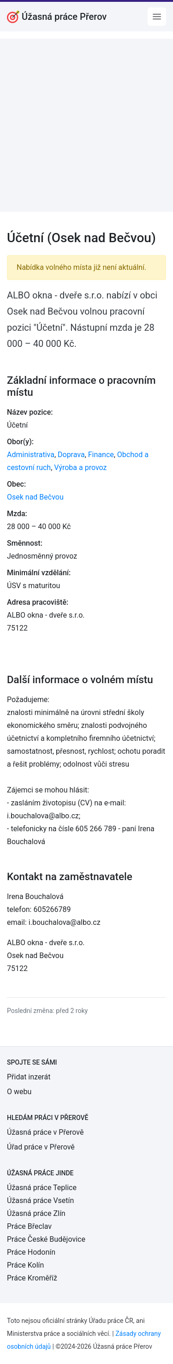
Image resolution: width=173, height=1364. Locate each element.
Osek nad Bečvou (35, 497)
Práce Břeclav (29, 1226)
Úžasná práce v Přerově (45, 1132)
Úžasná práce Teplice (42, 1187)
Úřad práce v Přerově (41, 1147)
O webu (19, 1091)
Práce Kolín (25, 1265)
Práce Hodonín (31, 1252)
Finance (101, 454)
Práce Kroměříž (32, 1278)
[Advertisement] (86, 125)
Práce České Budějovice (46, 1239)
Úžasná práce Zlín (36, 1213)
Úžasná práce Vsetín (40, 1200)
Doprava (71, 454)
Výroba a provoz (80, 467)
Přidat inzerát (28, 1076)
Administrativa (30, 454)
